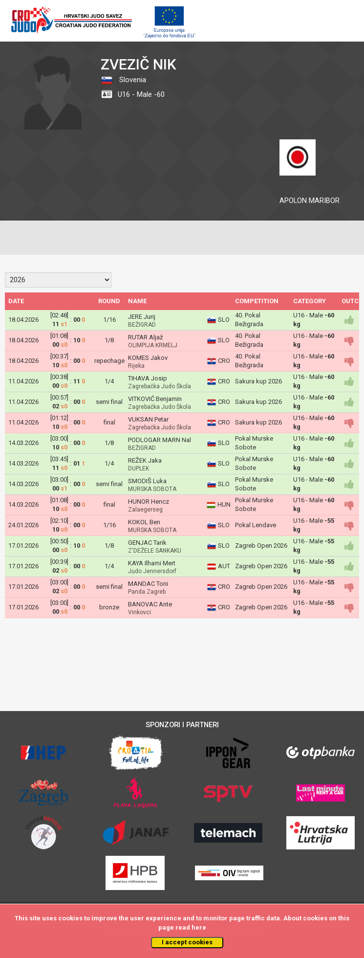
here (199, 927)
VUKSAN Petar (148, 419)
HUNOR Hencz (148, 501)
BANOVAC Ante (150, 604)
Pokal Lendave (255, 525)
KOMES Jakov (148, 357)
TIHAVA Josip (147, 378)
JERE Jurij (141, 316)
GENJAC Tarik (147, 542)
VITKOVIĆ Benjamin (155, 398)
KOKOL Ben (144, 522)
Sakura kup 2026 (258, 381)
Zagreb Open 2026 (261, 545)
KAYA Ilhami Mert (151, 563)
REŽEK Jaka (145, 460)
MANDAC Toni (148, 583)
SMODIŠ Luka (147, 481)
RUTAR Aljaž (145, 337)
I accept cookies (187, 942)
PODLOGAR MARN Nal (159, 440)
